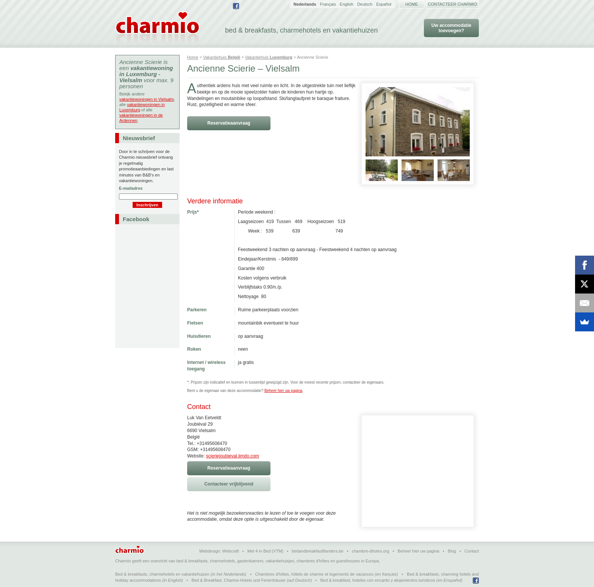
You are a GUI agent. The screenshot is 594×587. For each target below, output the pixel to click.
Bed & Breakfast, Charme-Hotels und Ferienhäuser (238, 580)
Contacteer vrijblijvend (228, 484)
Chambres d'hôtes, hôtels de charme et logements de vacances (314, 574)
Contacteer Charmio (452, 4)
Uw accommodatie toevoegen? (451, 28)
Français (328, 4)
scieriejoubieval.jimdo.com (232, 456)
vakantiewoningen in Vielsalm (146, 99)
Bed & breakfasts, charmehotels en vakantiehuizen (162, 574)
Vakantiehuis (221, 57)
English (346, 4)
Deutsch (364, 4)
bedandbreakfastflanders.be (317, 551)
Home (411, 4)
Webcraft (230, 551)
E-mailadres (130, 188)
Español (383, 4)
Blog (452, 551)
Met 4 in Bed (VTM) (265, 551)
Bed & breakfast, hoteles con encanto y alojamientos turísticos (377, 580)
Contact (471, 551)
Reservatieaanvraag (228, 123)
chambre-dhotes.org (370, 551)
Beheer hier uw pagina (283, 391)
